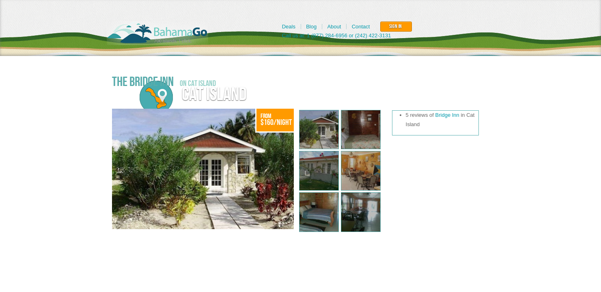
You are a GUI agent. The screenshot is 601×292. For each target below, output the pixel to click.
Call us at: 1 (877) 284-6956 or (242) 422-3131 (336, 35)
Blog (311, 27)
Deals (288, 27)
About (334, 27)
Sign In (396, 26)
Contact (361, 27)
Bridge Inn (447, 115)
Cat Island (214, 95)
